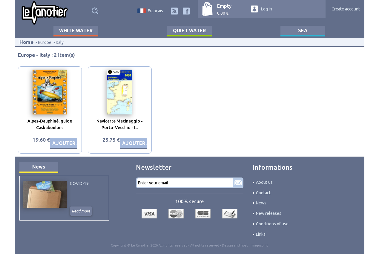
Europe (44, 42)
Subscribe (238, 183)
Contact (263, 192)
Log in (266, 9)
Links (261, 234)
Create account (346, 9)
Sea (303, 30)
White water (76, 30)
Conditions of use (272, 223)
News (38, 166)
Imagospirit (259, 245)
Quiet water (189, 30)
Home (26, 42)
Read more (81, 211)
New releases (268, 213)
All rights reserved (204, 245)
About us (264, 182)
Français (155, 10)
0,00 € (222, 13)
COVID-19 (79, 183)
